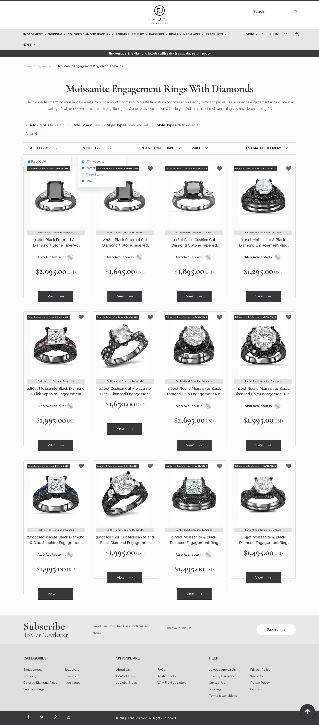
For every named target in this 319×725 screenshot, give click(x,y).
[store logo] (159, 15)
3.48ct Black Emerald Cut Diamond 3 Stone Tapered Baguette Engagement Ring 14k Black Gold (56, 243)
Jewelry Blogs (126, 683)
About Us (123, 669)
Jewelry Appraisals (222, 669)
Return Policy (260, 683)
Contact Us (217, 683)
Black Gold (37, 161)
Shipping (215, 689)
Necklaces (73, 683)
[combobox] (274, 11)
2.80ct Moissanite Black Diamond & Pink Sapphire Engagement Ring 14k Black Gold (55, 391)
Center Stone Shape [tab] (155, 148)
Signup (251, 34)
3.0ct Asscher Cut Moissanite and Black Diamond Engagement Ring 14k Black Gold (125, 540)
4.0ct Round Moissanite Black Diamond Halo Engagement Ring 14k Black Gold (263, 391)
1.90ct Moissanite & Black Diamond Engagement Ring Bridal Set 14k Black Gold (194, 540)
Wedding (29, 676)
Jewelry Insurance (222, 676)
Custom (256, 689)
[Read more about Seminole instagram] (68, 718)
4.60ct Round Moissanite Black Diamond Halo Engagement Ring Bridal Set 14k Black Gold (194, 391)
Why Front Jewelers (172, 683)
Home (27, 66)
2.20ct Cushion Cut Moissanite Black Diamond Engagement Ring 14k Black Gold (125, 391)
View (56, 296)
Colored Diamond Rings (40, 683)
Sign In (273, 34)
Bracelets (72, 669)
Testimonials (166, 676)
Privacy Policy (260, 669)
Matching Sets (93, 168)
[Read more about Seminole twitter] (42, 718)
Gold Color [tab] (39, 148)
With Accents (93, 161)
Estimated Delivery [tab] (263, 148)
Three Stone (92, 174)
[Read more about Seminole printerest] (55, 718)
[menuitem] (33, 34)
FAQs (161, 669)
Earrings (70, 676)
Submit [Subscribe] (276, 629)
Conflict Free (125, 676)
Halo (87, 181)
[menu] (128, 39)
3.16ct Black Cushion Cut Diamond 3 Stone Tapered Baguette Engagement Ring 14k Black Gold (194, 243)
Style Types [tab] (94, 148)
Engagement (44, 66)
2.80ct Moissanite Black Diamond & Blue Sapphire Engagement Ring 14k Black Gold (55, 540)
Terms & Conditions (223, 696)
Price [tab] (196, 148)
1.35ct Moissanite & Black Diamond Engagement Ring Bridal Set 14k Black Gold (263, 243)
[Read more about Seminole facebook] (28, 718)
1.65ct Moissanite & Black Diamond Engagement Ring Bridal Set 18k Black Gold (263, 540)
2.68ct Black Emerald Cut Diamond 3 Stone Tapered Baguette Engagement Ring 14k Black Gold (125, 243)
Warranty (256, 676)
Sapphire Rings (33, 689)
